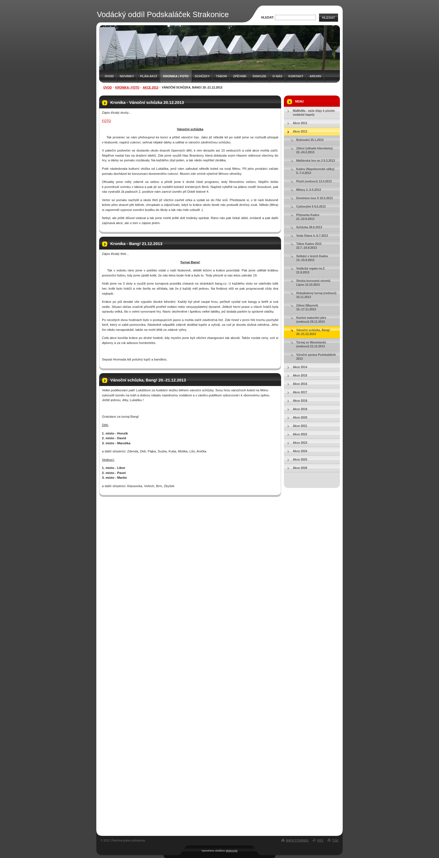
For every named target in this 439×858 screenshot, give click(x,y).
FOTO (106, 120)
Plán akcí (148, 76)
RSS (320, 840)
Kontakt (295, 76)
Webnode (231, 850)
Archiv (315, 76)
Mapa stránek (297, 840)
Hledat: (267, 17)
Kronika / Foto (175, 76)
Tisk (335, 840)
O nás (277, 76)
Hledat (328, 17)
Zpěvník (239, 76)
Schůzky (202, 76)
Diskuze (259, 76)
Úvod (109, 76)
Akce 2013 (150, 87)
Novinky (127, 76)
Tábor (221, 76)
